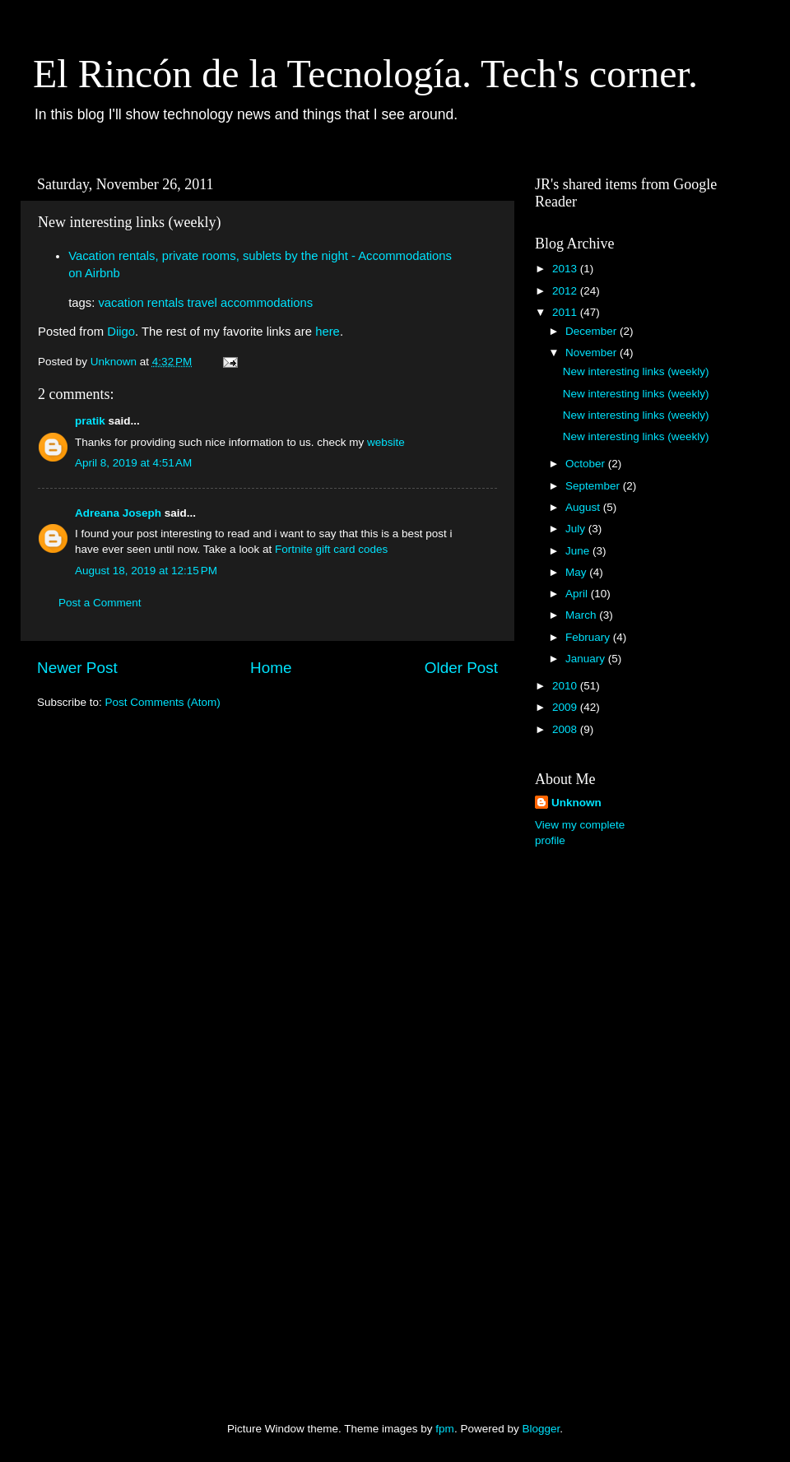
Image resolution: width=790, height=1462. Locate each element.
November (592, 352)
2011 (566, 312)
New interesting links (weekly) (636, 371)
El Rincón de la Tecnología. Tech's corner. (365, 73)
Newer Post (77, 667)
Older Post (461, 667)
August (584, 507)
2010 (566, 686)
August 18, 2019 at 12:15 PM (146, 570)
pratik (90, 421)
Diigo (121, 331)
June (578, 551)
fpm (444, 1429)
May (577, 572)
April (578, 593)
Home (270, 667)
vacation (120, 302)
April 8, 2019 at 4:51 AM (133, 463)
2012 (566, 291)
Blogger (541, 1429)
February (589, 637)
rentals (165, 302)
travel (202, 302)
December (592, 331)
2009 (566, 707)
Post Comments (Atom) (163, 702)
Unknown (576, 802)
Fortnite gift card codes (331, 549)
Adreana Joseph (118, 513)
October (586, 463)
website (386, 442)
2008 (566, 729)
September (594, 486)
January (586, 658)
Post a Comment (100, 602)
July (576, 528)
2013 (566, 268)
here (327, 331)
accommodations (267, 302)
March (582, 615)
